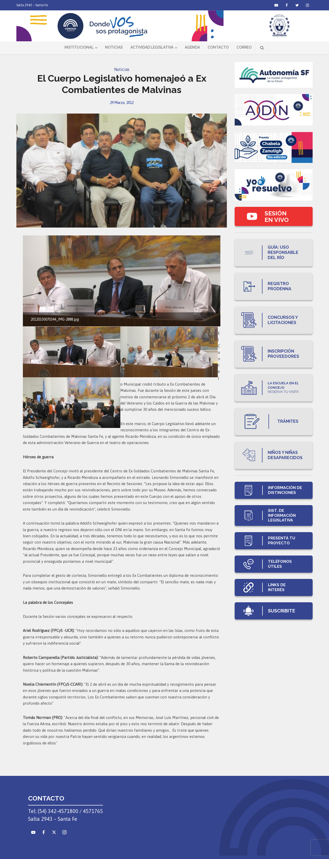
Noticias (114, 47)
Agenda (192, 47)
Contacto (218, 47)
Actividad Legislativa (151, 47)
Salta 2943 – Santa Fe (32, 5)
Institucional (79, 47)
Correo (244, 47)
